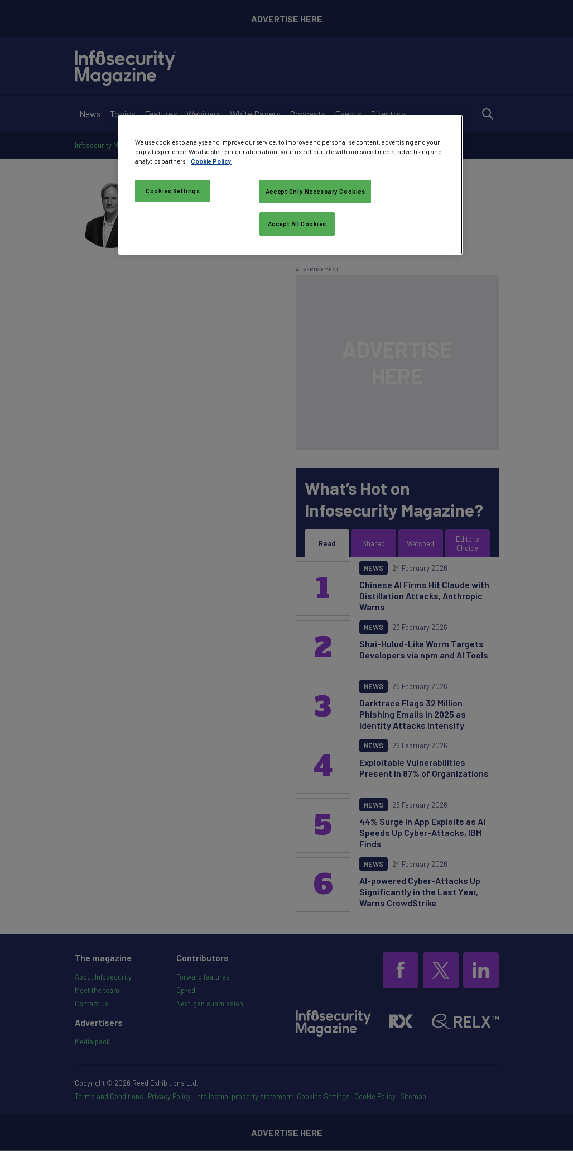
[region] (290, 185)
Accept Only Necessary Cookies (315, 191)
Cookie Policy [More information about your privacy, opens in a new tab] (211, 161)
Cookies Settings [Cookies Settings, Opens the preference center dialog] (173, 190)
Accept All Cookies (297, 223)
